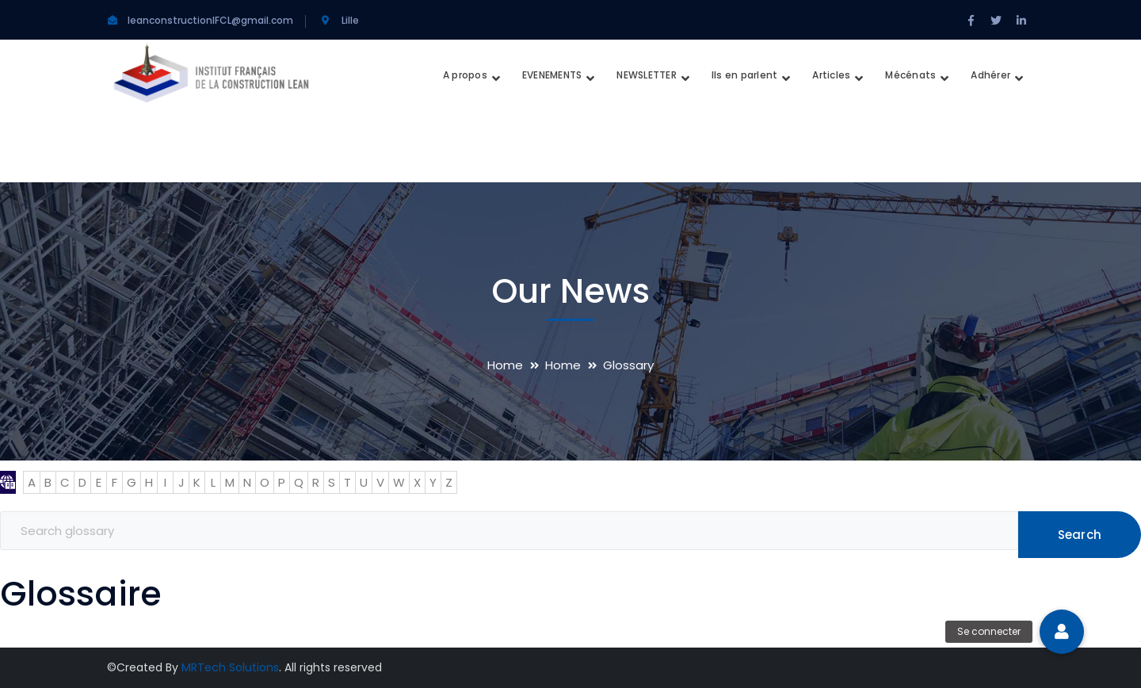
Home (505, 365)
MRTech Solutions (230, 667)
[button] (1062, 632)
